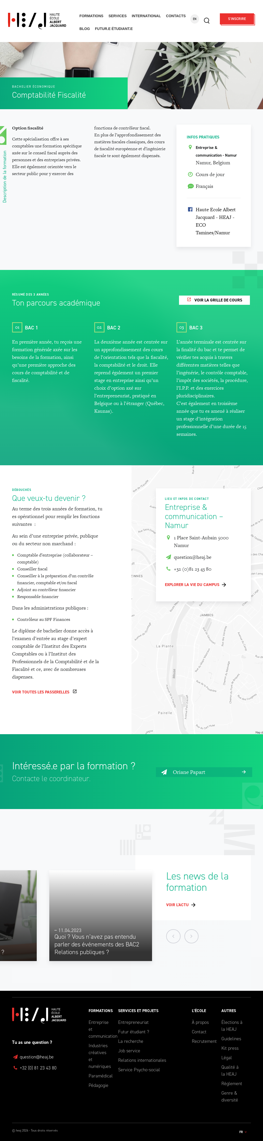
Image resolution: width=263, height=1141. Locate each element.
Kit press (230, 1048)
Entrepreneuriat (133, 1022)
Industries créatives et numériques (99, 1056)
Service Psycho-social (139, 1070)
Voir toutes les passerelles (40, 692)
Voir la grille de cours (218, 300)
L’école (199, 1010)
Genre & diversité (229, 1096)
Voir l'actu (177, 905)
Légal (226, 1058)
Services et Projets (138, 1010)
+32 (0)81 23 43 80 (188, 569)
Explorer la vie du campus (192, 585)
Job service (129, 1051)
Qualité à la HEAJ (230, 1070)
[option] (100, 916)
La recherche (130, 1041)
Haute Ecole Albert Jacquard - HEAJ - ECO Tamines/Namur (216, 221)
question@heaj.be (188, 557)
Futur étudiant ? (133, 1032)
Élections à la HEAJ (231, 1025)
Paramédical (99, 1076)
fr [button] (241, 1132)
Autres (228, 1010)
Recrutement (203, 1041)
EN (194, 19)
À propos (200, 1022)
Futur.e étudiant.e (114, 29)
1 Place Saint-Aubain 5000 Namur (197, 541)
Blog (84, 29)
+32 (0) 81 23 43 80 (34, 1068)
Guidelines (231, 1039)
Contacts (176, 16)
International (146, 16)
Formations (91, 16)
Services (117, 16)
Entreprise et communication (99, 1029)
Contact (199, 1032)
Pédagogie (98, 1085)
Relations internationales (142, 1060)
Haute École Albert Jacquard (40, 21)
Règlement (231, 1084)
